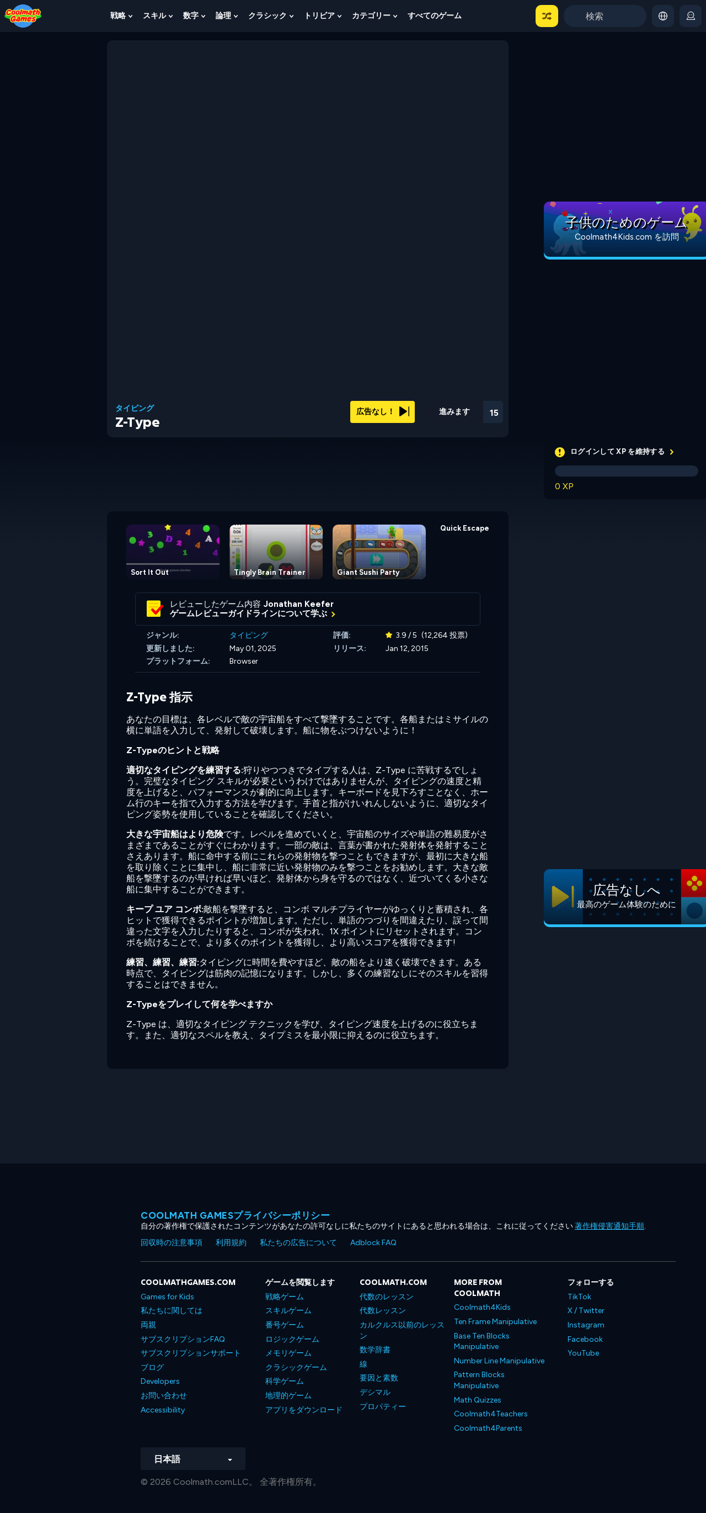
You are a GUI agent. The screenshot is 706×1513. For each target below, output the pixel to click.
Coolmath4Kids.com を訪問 (627, 237)
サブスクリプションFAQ (183, 1339)
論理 (223, 15)
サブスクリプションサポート (191, 1353)
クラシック (267, 15)
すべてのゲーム (435, 15)
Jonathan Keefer (299, 604)
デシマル (375, 1392)
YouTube (583, 1353)
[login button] (691, 16)
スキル (154, 15)
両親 (148, 1325)
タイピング (134, 408)
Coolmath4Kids (482, 1307)
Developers (160, 1381)
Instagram (586, 1325)
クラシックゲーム (296, 1367)
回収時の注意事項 (171, 1242)
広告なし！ (382, 411)
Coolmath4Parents (488, 1428)
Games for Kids (167, 1297)
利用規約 (231, 1242)
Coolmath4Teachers (491, 1414)
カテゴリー (371, 15)
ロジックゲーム (292, 1339)
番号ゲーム (284, 1325)
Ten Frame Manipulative (495, 1321)
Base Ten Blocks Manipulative (482, 1341)
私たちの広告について (298, 1242)
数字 (191, 15)
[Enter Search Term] (605, 16)
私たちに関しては (171, 1310)
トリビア (319, 15)
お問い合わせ (164, 1395)
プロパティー (383, 1406)
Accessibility (163, 1410)
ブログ (152, 1367)
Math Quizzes (477, 1400)
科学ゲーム (284, 1381)
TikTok (579, 1297)
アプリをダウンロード (304, 1410)
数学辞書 (375, 1350)
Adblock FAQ (373, 1242)
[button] (547, 16)
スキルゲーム (288, 1310)
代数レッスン (383, 1310)
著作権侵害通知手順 (609, 1226)
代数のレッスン (387, 1297)
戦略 (118, 15)
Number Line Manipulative (499, 1361)
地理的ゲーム (288, 1395)
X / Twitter (586, 1310)
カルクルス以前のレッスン (402, 1330)
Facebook (585, 1339)
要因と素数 (379, 1378)
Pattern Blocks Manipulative (479, 1380)
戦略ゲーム (284, 1297)
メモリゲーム (288, 1353)
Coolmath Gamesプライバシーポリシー (235, 1215)
